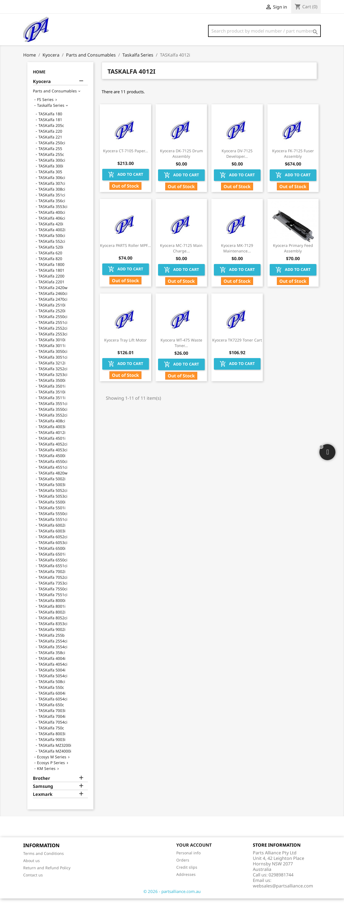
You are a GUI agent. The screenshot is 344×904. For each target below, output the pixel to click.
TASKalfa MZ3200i (54, 750)
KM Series (46, 774)
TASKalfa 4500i (51, 461)
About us (31, 866)
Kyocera (42, 87)
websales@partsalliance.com (283, 891)
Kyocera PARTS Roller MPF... (125, 251)
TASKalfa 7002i (51, 577)
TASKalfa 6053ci (52, 548)
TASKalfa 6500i (51, 553)
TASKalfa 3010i (51, 345)
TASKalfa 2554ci (52, 646)
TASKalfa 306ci (51, 183)
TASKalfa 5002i (51, 484)
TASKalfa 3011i (51, 351)
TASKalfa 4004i (51, 663)
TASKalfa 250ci (51, 148)
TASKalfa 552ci (51, 246)
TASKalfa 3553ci (52, 212)
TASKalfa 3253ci (52, 380)
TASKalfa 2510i (51, 310)
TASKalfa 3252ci (52, 374)
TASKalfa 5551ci (52, 524)
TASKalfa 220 (50, 136)
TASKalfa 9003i (51, 745)
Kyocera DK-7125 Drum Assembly (181, 159)
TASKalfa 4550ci (52, 467)
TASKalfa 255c (51, 159)
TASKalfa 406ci (51, 223)
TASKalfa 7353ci (52, 588)
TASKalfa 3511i (51, 403)
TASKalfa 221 (50, 142)
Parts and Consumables (55, 96)
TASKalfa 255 (50, 154)
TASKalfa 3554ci (52, 652)
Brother (41, 784)
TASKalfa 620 (50, 258)
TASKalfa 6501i (51, 559)
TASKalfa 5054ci (52, 681)
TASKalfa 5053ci (52, 501)
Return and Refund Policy (46, 873)
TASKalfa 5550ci (52, 519)
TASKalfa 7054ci (52, 727)
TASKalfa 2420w (52, 293)
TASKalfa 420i (50, 229)
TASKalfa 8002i (51, 617)
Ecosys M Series (51, 762)
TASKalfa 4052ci (52, 449)
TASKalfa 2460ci (52, 299)
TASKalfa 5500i (51, 507)
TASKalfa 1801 (51, 275)
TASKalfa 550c (51, 692)
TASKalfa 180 (50, 119)
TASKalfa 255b (51, 640)
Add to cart (125, 180)
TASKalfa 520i (50, 252)
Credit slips (186, 872)
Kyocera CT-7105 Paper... (125, 156)
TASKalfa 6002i (51, 530)
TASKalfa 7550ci (52, 594)
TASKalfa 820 (50, 264)
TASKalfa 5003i (51, 490)
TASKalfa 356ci (51, 206)
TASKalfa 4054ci (52, 669)
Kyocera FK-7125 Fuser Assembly (293, 159)
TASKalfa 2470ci (52, 304)
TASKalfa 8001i (51, 611)
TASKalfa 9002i (51, 635)
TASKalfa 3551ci (52, 409)
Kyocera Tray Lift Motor (125, 345)
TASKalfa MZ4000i (54, 756)
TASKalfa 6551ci (52, 571)
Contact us (33, 880)
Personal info (188, 858)
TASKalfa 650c (51, 710)
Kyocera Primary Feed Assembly (293, 253)
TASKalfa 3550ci (52, 414)
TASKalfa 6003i (51, 536)
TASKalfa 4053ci (52, 455)
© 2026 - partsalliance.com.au (172, 897)
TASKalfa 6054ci (52, 704)
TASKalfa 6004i (51, 698)
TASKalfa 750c (51, 733)
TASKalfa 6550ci (52, 565)
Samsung (43, 792)
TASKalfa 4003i (51, 432)
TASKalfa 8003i (51, 739)
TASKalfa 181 (50, 125)
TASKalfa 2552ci (52, 333)
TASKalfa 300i (50, 171)
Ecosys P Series (51, 768)
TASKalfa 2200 (51, 281)
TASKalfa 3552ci (52, 420)
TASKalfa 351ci (51, 200)
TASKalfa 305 (50, 177)
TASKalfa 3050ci (52, 356)
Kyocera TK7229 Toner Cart (237, 345)
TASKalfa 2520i (51, 316)
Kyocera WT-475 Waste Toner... (181, 348)
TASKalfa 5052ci (52, 495)
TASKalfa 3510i (51, 397)
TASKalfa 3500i (51, 385)
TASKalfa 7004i (51, 721)
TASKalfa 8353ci (52, 629)
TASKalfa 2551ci (52, 327)
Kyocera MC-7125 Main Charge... (181, 253)
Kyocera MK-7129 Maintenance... (237, 253)
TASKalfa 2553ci (52, 339)
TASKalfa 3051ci (52, 362)
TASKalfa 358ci (51, 658)
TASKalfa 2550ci (52, 322)
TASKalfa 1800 (51, 270)
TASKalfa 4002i (51, 235)
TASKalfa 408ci (51, 426)
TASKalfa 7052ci (52, 582)
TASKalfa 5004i (51, 675)
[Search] (264, 31)
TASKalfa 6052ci (52, 542)
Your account (194, 850)
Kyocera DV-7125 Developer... (237, 159)
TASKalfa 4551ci (52, 472)
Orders (182, 865)
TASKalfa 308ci (51, 194)
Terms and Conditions (43, 859)
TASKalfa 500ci (51, 241)
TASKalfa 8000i (51, 606)
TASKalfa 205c (51, 131)
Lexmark (42, 800)
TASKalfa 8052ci (52, 623)
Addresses (186, 879)
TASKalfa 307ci (51, 188)
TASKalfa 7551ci (52, 600)
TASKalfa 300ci (51, 165)
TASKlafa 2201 (51, 287)
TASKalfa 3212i (51, 368)
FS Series (45, 105)
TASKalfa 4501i (51, 443)
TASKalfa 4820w (52, 478)
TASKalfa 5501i (51, 513)
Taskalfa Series (50, 110)
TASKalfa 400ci (51, 217)
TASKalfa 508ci (51, 687)
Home (39, 77)
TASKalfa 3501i (51, 391)
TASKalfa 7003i (51, 716)
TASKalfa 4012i (51, 438)
